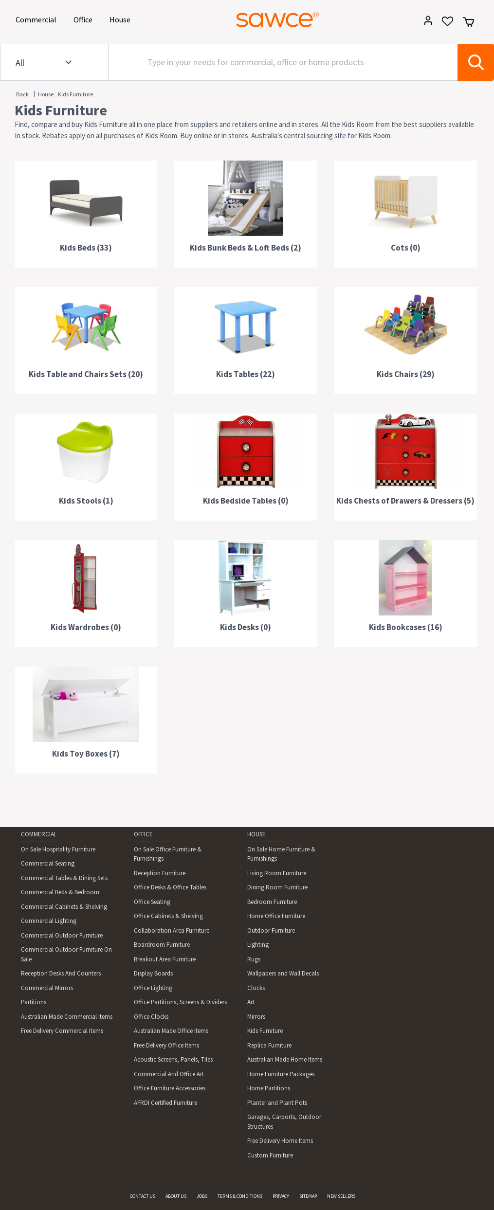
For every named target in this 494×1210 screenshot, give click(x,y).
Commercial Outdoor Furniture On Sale (66, 954)
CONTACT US (142, 1196)
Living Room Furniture (276, 873)
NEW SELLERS (341, 1196)
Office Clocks (151, 1016)
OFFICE (143, 834)
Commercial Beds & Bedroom (60, 892)
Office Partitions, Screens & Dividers (180, 1002)
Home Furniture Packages (280, 1074)
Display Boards (153, 973)
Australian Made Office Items (171, 1031)
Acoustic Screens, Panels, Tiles (173, 1059)
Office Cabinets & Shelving (168, 916)
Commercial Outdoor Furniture (62, 935)
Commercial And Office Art (169, 1074)
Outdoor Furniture (271, 930)
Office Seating (152, 902)
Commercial (38, 18)
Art (251, 1002)
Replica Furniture (269, 1045)
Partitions (33, 1002)
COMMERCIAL (39, 834)
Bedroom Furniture (272, 902)
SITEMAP (308, 1196)
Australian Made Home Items (284, 1059)
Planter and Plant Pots (277, 1103)
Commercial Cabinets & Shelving (64, 907)
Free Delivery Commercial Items (62, 1031)
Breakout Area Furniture (165, 959)
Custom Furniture (270, 1155)
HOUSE (256, 834)
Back (22, 94)
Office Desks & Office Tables (170, 887)
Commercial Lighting (48, 921)
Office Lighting (153, 988)
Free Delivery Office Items (166, 1045)
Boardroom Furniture (162, 944)
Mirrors (256, 1016)
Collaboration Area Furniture (171, 930)
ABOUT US (175, 1196)
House (122, 18)
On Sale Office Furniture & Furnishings (167, 854)
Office (84, 18)
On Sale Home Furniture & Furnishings (281, 854)
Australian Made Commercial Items (66, 1016)
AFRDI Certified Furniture (165, 1103)
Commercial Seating (47, 863)
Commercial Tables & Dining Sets (64, 878)
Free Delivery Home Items (280, 1141)
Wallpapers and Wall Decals (283, 973)
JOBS (202, 1196)
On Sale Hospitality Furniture (58, 849)
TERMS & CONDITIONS (240, 1196)
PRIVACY (281, 1196)
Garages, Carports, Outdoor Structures (284, 1122)
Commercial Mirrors (47, 988)
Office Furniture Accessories (169, 1088)
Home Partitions (268, 1088)
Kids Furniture (75, 94)
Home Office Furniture (276, 916)
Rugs (253, 959)
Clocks (256, 988)
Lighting (258, 944)
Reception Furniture (159, 873)
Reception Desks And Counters (61, 973)
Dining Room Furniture (277, 887)
